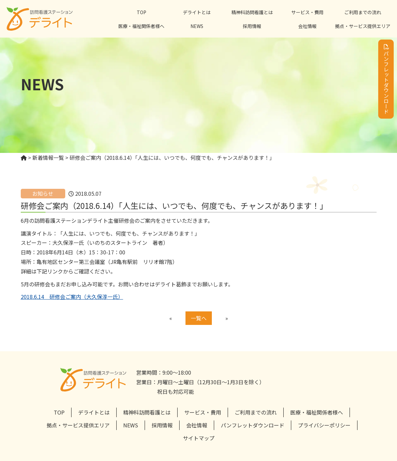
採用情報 (252, 26)
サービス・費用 (307, 12)
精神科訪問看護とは (252, 12)
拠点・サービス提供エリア (362, 26)
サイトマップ (198, 438)
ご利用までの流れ (362, 12)
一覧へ (199, 318)
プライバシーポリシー (324, 425)
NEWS (196, 26)
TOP (141, 12)
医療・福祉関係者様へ (141, 26)
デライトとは (197, 12)
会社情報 (307, 26)
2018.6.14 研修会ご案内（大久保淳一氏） (72, 297)
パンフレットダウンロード (386, 79)
